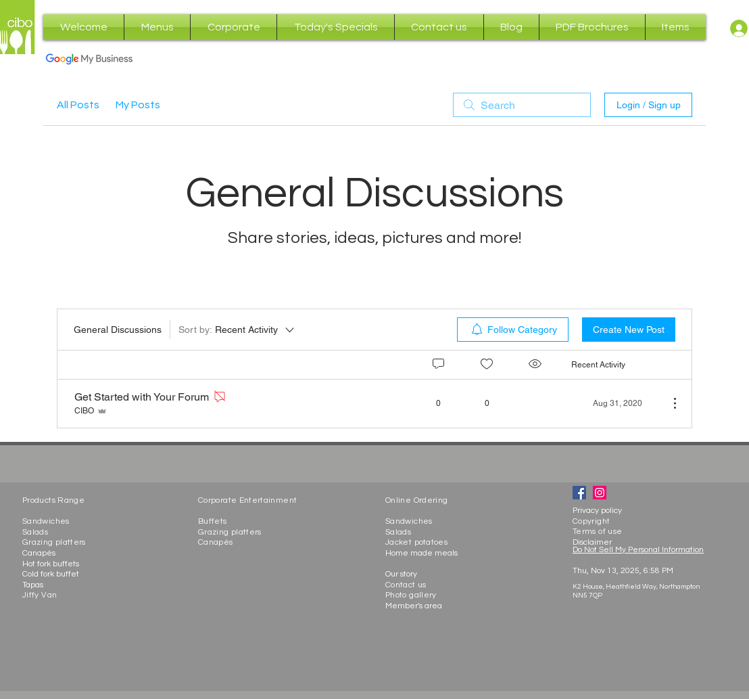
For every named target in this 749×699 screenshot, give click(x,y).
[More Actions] (668, 403)
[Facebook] (579, 492)
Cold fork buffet (50, 574)
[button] (157, 27)
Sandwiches (46, 521)
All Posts (78, 104)
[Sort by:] (237, 329)
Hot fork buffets (50, 564)
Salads (35, 532)
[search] (522, 105)
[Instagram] (599, 492)
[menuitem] (513, 329)
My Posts (138, 104)
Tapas (32, 585)
